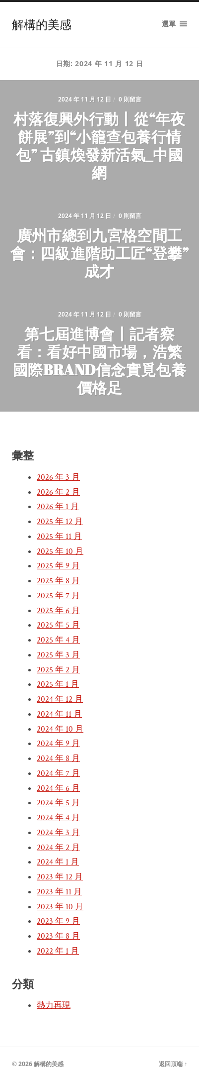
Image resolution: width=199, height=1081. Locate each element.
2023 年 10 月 (60, 906)
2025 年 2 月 (58, 669)
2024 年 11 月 (59, 714)
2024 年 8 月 (58, 758)
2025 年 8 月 (58, 580)
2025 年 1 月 (58, 684)
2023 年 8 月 (58, 936)
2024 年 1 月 (58, 862)
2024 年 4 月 (58, 817)
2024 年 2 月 (58, 847)
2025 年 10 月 (60, 551)
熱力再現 (53, 1005)
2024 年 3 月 (58, 832)
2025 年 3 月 (58, 654)
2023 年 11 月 (59, 891)
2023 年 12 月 (60, 876)
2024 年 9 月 (58, 743)
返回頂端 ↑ (173, 1064)
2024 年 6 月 (58, 788)
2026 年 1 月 (58, 506)
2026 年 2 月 (58, 492)
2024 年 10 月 (60, 729)
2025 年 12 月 (60, 521)
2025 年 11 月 (59, 536)
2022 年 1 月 (58, 951)
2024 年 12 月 (60, 699)
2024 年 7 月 (58, 773)
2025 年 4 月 (58, 640)
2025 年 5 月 (58, 625)
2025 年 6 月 (58, 610)
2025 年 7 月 (58, 595)
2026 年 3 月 (58, 477)
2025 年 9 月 (58, 565)
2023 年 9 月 (58, 921)
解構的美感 (41, 24)
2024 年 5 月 (58, 802)
